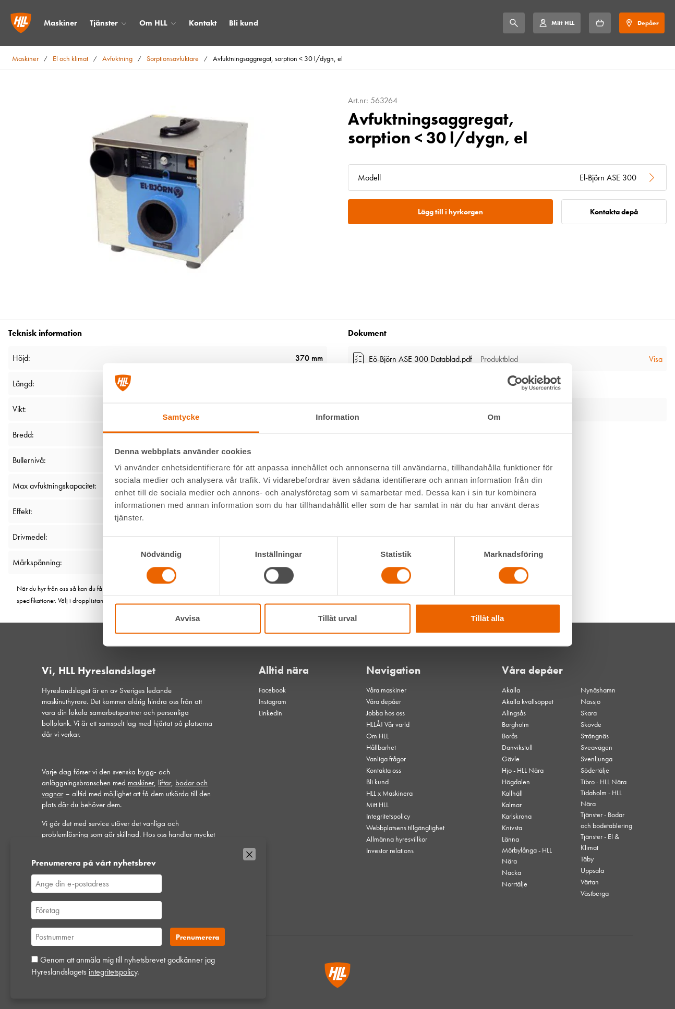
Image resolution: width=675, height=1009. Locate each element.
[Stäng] (249, 854)
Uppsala (592, 870)
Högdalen (516, 781)
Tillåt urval (337, 618)
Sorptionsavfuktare (173, 58)
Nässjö (590, 701)
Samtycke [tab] (181, 417)
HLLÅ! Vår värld (387, 724)
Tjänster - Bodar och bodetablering (606, 820)
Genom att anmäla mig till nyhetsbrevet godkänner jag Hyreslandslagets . (123, 965)
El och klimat (70, 58)
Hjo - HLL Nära (523, 770)
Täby (587, 859)
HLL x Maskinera (389, 793)
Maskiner (60, 23)
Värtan (590, 881)
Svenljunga (596, 758)
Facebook (272, 690)
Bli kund (243, 23)
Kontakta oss (383, 770)
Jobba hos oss (385, 713)
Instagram (272, 701)
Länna (510, 839)
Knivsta (512, 827)
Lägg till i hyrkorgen (450, 211)
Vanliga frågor (386, 758)
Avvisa (187, 618)
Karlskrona (517, 816)
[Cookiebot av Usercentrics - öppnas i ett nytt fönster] (515, 383)
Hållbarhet (381, 747)
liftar (164, 782)
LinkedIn (270, 713)
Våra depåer (383, 701)
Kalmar (512, 804)
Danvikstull (517, 747)
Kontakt (202, 23)
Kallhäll (512, 793)
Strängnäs (595, 735)
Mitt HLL (377, 804)
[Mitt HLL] (556, 23)
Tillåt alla (487, 618)
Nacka (511, 872)
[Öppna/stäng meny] (124, 23)
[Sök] (514, 23)
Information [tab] (337, 417)
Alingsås (514, 713)
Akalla (511, 690)
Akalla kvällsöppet (527, 701)
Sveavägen (596, 747)
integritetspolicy (113, 971)
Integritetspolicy (388, 816)
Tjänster (104, 23)
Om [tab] (493, 417)
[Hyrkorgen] (600, 23)
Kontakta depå (614, 211)
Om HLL (153, 23)
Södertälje (595, 770)
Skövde (591, 724)
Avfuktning (117, 58)
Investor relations (390, 850)
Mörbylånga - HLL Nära (527, 855)
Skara (589, 713)
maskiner (141, 782)
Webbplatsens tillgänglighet (405, 827)
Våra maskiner (386, 690)
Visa (655, 359)
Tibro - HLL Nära (603, 781)
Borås (509, 735)
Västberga (595, 893)
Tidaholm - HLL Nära (601, 798)
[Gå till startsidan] (20, 23)
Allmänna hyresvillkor (396, 839)
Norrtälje (514, 884)
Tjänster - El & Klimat (600, 842)
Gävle (511, 758)
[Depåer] (642, 23)
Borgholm (515, 724)
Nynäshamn (598, 690)
